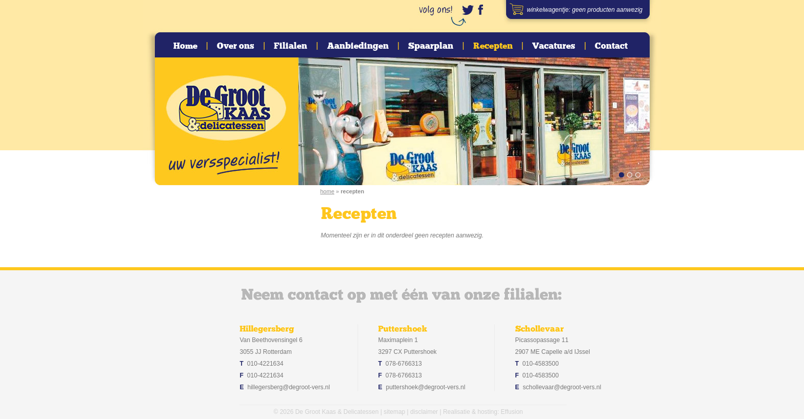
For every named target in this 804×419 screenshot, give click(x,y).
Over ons (235, 46)
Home (185, 46)
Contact (611, 46)
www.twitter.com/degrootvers (467, 9)
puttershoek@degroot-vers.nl (426, 387)
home (327, 191)
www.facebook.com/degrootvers (483, 9)
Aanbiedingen (358, 46)
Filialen (290, 46)
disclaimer (424, 411)
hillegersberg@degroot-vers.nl (289, 387)
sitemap (394, 411)
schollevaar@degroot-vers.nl (562, 387)
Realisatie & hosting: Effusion (483, 411)
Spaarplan (430, 46)
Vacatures (553, 46)
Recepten (493, 46)
